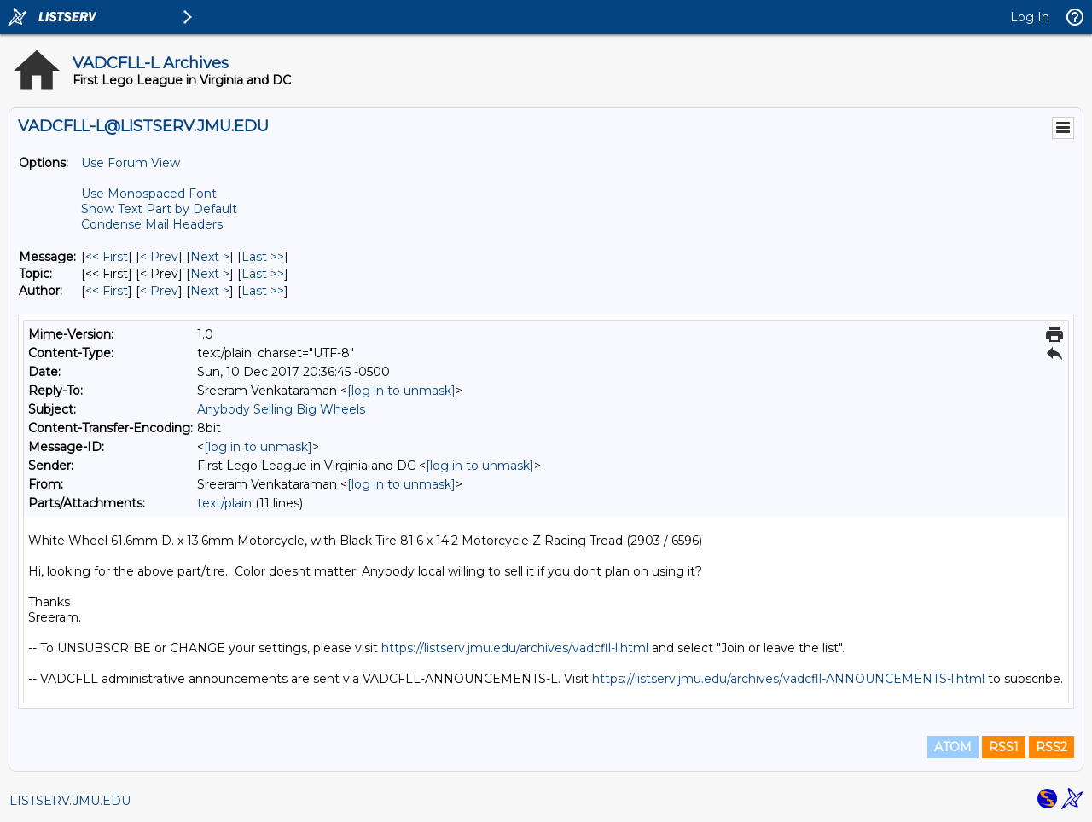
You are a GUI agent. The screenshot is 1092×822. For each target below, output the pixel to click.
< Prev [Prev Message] (159, 256)
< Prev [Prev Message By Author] (159, 290)
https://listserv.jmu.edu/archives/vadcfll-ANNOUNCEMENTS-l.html (788, 678)
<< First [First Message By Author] (106, 290)
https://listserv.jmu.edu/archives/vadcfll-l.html (514, 648)
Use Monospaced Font (149, 193)
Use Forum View (130, 163)
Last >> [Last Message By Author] (262, 290)
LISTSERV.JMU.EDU (70, 800)
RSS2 (1051, 747)
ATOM (953, 747)
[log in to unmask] (401, 390)
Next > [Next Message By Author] (209, 290)
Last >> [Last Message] (262, 256)
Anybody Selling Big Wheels (281, 409)
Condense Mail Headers (152, 224)
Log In (1029, 17)
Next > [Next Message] (209, 256)
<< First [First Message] (106, 256)
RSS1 (1004, 747)
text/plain (224, 503)
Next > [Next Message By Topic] (209, 273)
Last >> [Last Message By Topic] (262, 273)
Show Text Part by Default (159, 209)
